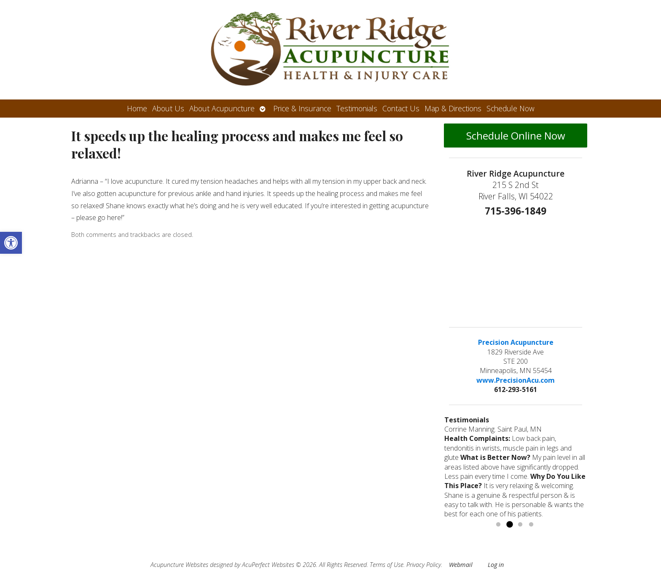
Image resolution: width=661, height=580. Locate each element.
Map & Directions (453, 108)
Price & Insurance (302, 108)
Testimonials (356, 108)
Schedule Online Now (515, 135)
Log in (496, 565)
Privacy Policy (423, 565)
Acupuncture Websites (179, 565)
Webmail (461, 565)
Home (137, 108)
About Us (168, 108)
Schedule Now (510, 108)
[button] (11, 243)
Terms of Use (386, 565)
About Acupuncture (222, 108)
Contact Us (400, 108)
